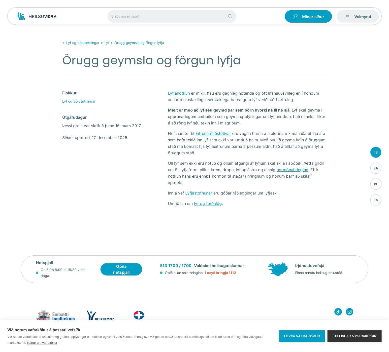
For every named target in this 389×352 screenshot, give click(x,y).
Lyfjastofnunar (198, 193)
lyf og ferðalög (208, 203)
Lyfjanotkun (179, 93)
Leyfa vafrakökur (302, 336)
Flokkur (69, 92)
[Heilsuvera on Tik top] (338, 312)
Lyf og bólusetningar (82, 42)
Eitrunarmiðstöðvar (213, 133)
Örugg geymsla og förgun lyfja (139, 42)
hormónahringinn (292, 169)
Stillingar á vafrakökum (354, 336)
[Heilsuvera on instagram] (349, 312)
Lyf (106, 42)
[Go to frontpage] (37, 16)
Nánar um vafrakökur (42, 343)
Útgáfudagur (74, 117)
